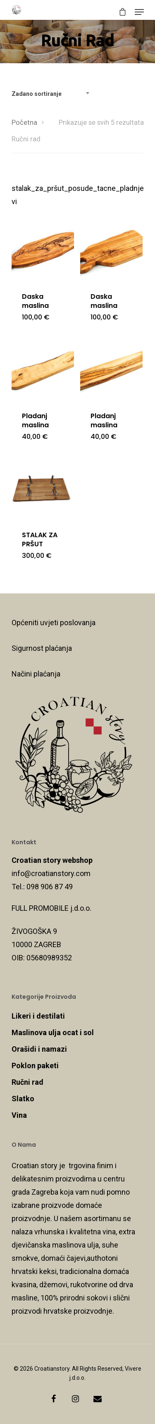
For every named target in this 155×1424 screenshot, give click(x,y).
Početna (24, 122)
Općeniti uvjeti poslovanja (53, 622)
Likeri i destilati (38, 1016)
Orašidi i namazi (39, 1049)
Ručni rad (27, 1082)
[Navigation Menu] (139, 12)
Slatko (23, 1098)
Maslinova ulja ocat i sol (53, 1032)
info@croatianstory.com (51, 873)
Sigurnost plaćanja (42, 648)
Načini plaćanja (36, 673)
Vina (19, 1115)
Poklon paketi (35, 1065)
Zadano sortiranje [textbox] (37, 93)
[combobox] (53, 93)
